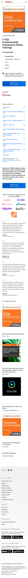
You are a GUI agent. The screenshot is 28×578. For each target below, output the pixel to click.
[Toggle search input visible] (26, 2)
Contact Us (4, 507)
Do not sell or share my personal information (12, 563)
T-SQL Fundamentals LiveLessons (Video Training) (11, 160)
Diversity (3, 497)
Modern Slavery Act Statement (8, 574)
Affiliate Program (6, 492)
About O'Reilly (6, 478)
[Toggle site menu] (2, 2)
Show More (6, 155)
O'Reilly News (5, 485)
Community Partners (7, 490)
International (5, 519)
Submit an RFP (5, 495)
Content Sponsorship (7, 499)
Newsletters (4, 509)
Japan (3, 524)
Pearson (7, 68)
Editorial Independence (7, 572)
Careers (3, 483)
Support (4, 504)
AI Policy (3, 514)
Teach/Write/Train (6, 481)
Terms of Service (5, 571)
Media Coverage (6, 488)
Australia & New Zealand (8, 522)
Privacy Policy (5, 512)
